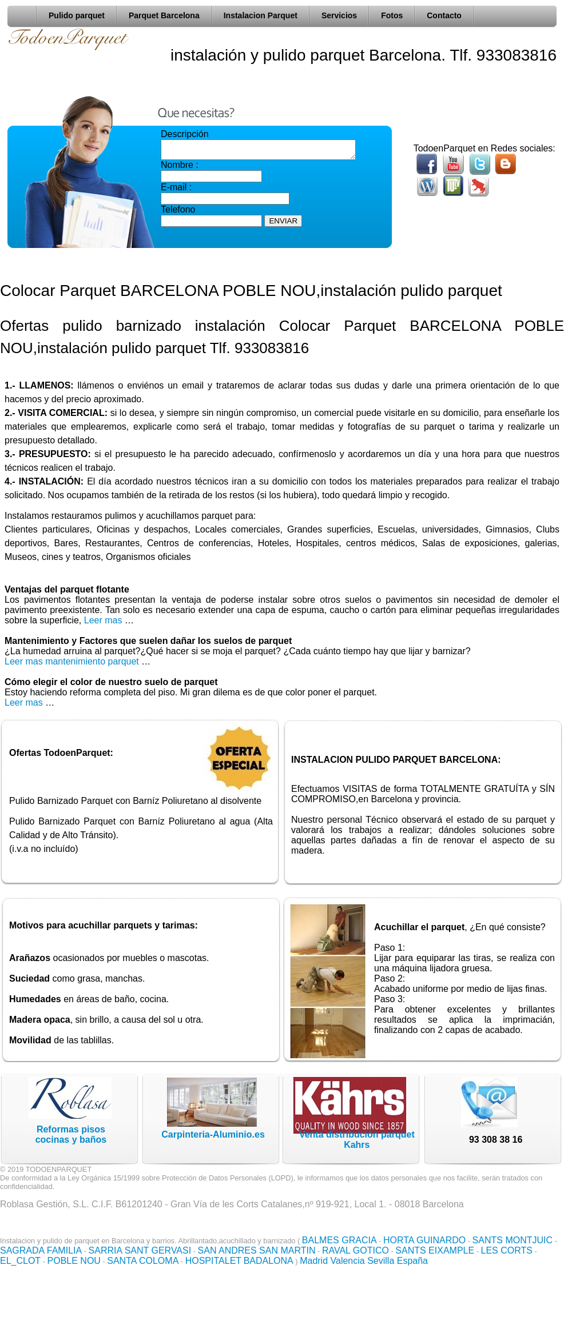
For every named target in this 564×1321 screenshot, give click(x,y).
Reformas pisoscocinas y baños (71, 1134)
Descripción (185, 134)
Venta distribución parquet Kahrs (357, 1140)
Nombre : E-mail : (211, 179)
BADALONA (268, 1261)
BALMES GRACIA (339, 1240)
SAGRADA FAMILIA (41, 1250)
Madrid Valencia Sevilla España (364, 1261)
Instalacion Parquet (260, 15)
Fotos (392, 15)
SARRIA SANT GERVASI (140, 1250)
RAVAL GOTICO (355, 1250)
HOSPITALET (213, 1261)
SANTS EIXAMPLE (434, 1250)
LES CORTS (507, 1250)
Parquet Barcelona (164, 15)
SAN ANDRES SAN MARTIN (257, 1250)
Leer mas (104, 620)
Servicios (339, 15)
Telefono (178, 213)
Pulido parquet (77, 15)
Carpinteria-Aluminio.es (212, 1134)
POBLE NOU (74, 1261)
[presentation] (248, 252)
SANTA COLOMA (142, 1261)
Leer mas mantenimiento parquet (72, 661)
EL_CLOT (20, 1261)
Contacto (444, 15)
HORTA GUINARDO (424, 1240)
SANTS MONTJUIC (512, 1240)
